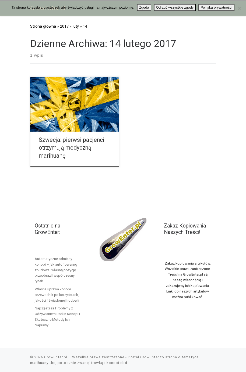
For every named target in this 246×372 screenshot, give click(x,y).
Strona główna (43, 26)
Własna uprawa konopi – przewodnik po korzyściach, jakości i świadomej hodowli (57, 294)
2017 (64, 26)
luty (76, 26)
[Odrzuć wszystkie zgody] (239, 8)
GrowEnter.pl (55, 357)
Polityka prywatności (216, 7)
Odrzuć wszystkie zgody (175, 7)
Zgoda (144, 7)
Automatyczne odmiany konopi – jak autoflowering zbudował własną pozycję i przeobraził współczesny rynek (56, 270)
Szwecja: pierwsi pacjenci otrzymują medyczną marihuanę (71, 147)
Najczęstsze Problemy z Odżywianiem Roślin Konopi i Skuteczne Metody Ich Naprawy (57, 316)
